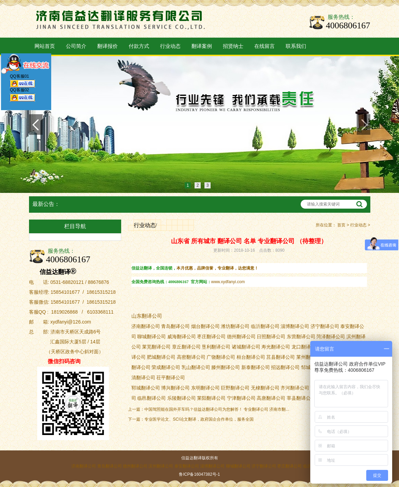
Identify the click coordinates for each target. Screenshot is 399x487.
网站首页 (44, 46)
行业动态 (170, 46)
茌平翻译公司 (170, 377)
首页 (341, 225)
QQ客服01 (22, 82)
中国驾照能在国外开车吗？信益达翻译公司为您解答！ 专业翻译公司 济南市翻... (216, 409)
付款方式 (139, 46)
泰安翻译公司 (186, 466)
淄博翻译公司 (295, 326)
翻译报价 (107, 46)
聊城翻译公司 (238, 466)
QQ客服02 (22, 96)
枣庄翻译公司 (289, 466)
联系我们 (296, 46)
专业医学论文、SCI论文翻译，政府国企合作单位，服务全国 (199, 419)
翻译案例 (201, 46)
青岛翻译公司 (109, 466)
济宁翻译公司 (264, 466)
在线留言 (264, 46)
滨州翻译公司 (160, 466)
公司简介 (76, 46)
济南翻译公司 (83, 466)
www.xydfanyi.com (228, 281)
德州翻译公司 (135, 466)
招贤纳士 (233, 46)
